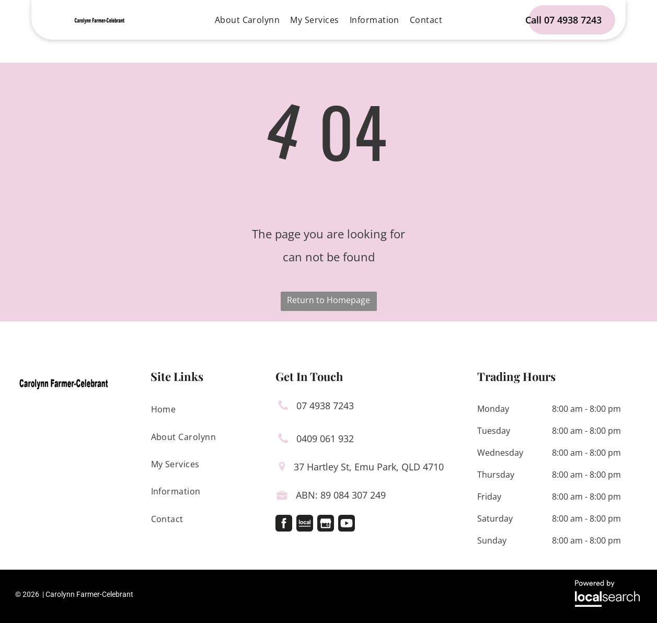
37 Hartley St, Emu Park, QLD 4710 (369, 466)
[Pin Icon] (282, 468)
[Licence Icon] (282, 497)
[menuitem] (247, 20)
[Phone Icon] (283, 408)
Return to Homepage (328, 300)
